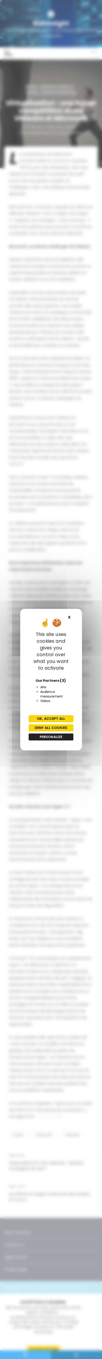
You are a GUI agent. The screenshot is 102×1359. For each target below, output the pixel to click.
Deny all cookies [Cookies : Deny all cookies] (51, 727)
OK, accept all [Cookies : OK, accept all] (51, 718)
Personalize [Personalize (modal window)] (51, 736)
